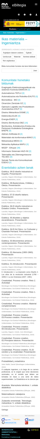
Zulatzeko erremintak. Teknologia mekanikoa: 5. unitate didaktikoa (16, 402)
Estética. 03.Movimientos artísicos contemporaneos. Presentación (17, 242)
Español (20, 29)
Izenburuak (7, 57)
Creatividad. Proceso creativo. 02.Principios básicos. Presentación (18, 339)
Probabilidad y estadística (13, 361)
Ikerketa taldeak (29, 57)
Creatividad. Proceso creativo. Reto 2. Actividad (19, 281)
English (28, 29)
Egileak (28, 53)
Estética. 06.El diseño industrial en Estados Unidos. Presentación (17, 207)
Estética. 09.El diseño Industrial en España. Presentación (17, 172)
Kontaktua (5, 437)
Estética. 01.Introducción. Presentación (19, 264)
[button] (25, 15)
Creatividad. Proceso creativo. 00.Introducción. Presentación (15, 328)
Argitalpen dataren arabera (13, 53)
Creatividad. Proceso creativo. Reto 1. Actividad (19, 293)
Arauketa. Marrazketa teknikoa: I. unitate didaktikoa (20, 386)
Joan (35, 70)
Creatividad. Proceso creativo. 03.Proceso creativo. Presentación (17, 316)
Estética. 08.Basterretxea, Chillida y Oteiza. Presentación (18, 184)
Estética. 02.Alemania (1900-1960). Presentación (17, 253)
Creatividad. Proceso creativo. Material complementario (19, 304)
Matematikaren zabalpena (13, 394)
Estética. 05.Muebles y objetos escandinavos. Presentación (15, 219)
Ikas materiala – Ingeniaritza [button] (14, 33)
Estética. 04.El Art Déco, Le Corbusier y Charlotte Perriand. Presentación (19, 230)
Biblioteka (6, 435)
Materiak (17, 57)
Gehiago (5, 410)
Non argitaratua (9, 61)
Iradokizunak (15, 437)
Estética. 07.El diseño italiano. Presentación (15, 196)
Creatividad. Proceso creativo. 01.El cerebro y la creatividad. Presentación (19, 351)
